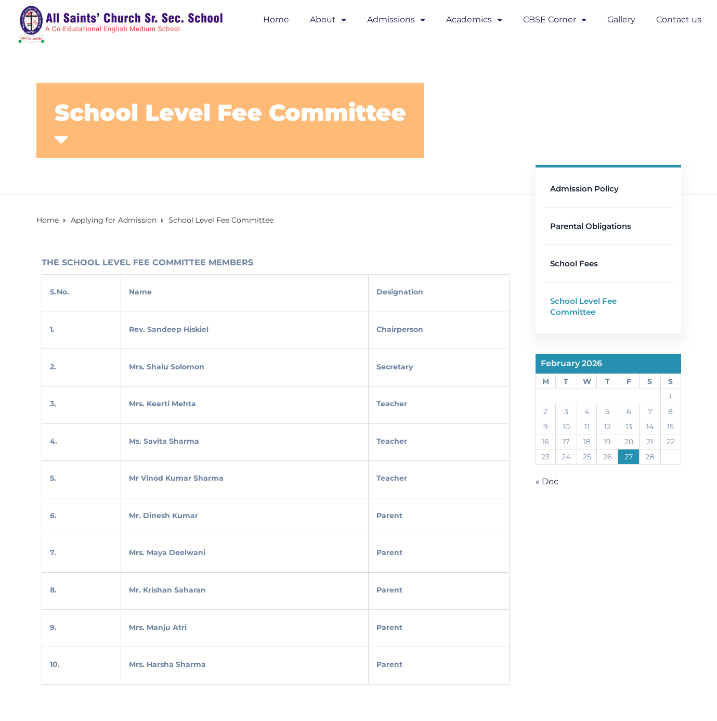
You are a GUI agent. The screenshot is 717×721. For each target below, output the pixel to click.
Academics (474, 19)
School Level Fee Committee (583, 306)
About (328, 19)
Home (276, 19)
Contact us (678, 19)
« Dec (547, 481)
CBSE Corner (554, 19)
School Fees (574, 263)
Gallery (621, 19)
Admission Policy (584, 189)
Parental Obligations (590, 226)
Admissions (396, 19)
